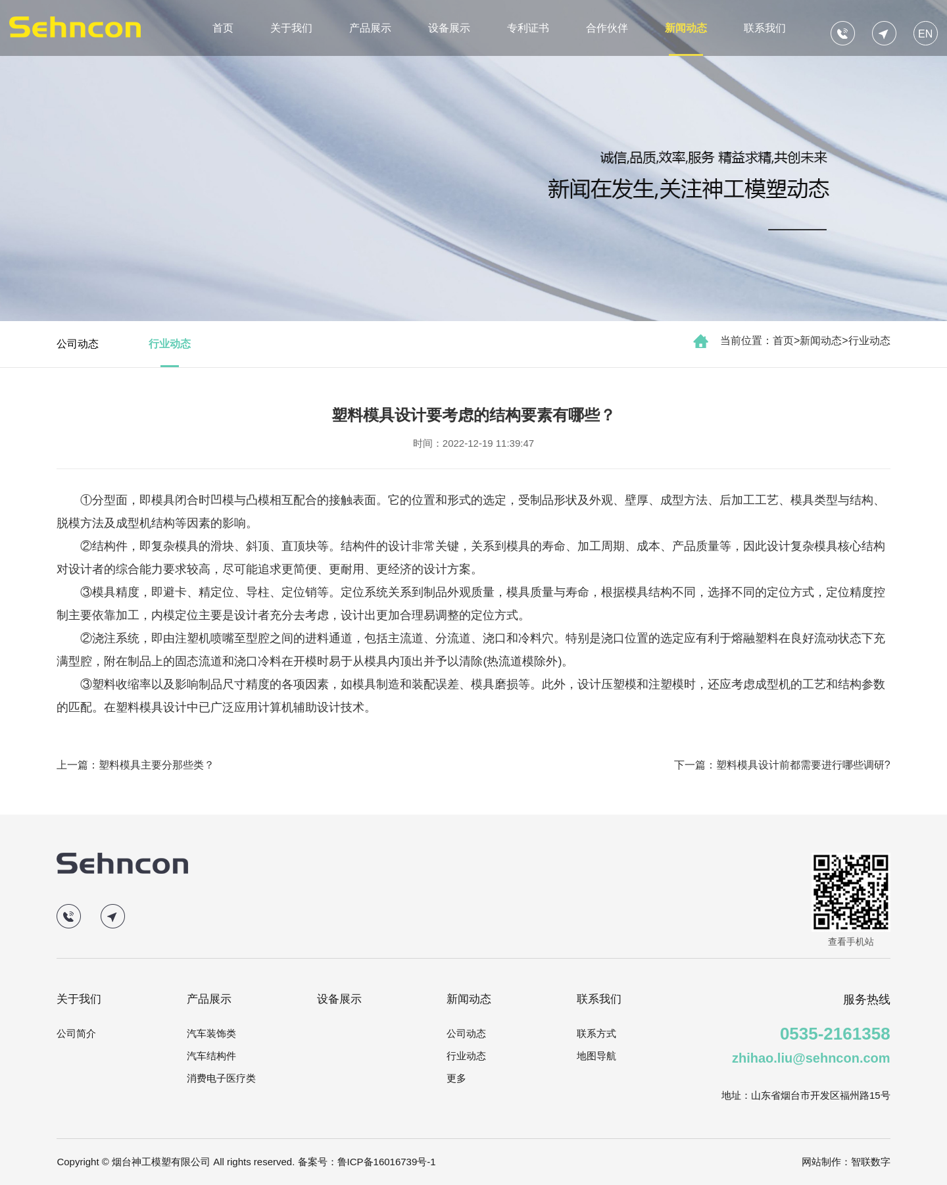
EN (925, 33)
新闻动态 (686, 28)
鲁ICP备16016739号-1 (386, 1161)
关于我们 (291, 28)
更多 (456, 1078)
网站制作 (821, 1161)
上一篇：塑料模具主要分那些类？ (135, 764)
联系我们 (765, 28)
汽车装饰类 (211, 1033)
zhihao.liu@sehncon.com (811, 1058)
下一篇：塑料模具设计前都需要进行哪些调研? (782, 764)
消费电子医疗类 (221, 1078)
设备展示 (449, 28)
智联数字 (870, 1161)
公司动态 (78, 343)
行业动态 (869, 340)
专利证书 (528, 28)
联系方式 (596, 1033)
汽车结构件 (211, 1055)
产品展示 (370, 28)
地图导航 (596, 1055)
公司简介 (76, 1033)
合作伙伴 (607, 28)
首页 (222, 28)
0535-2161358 (835, 1034)
